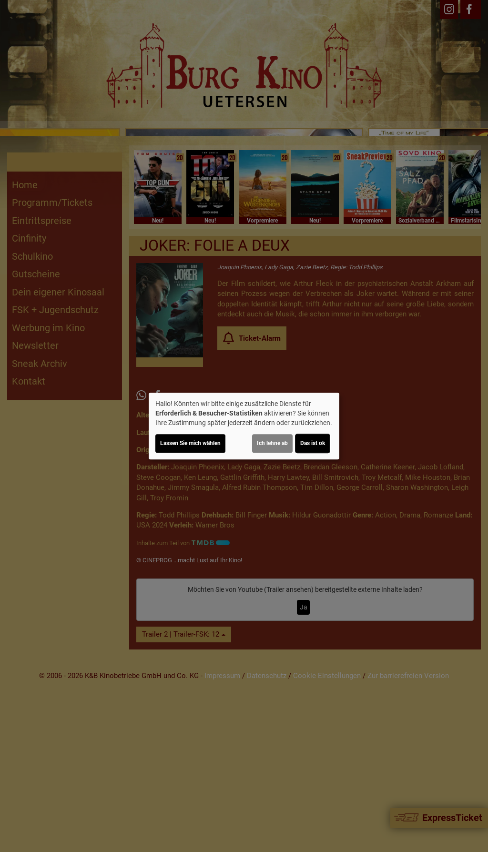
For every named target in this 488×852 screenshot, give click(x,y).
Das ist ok (312, 443)
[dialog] (244, 426)
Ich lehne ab (272, 443)
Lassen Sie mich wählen (190, 443)
